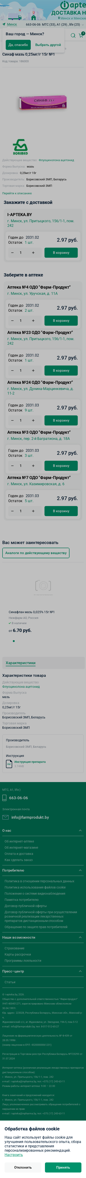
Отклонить (23, 1167)
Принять (63, 1167)
